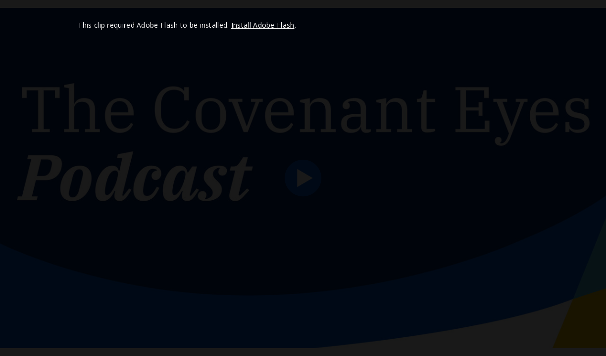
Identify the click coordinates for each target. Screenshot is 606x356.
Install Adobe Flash (263, 25)
